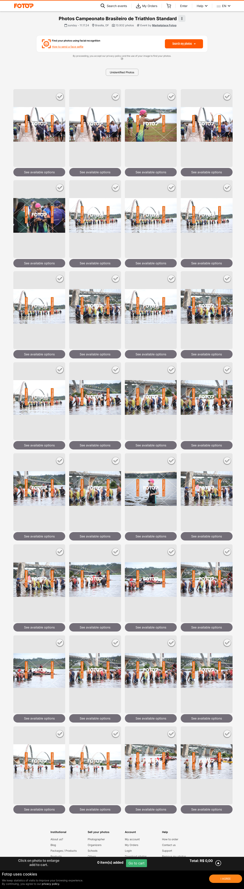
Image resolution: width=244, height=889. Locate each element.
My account (132, 839)
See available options (39, 172)
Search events (114, 6)
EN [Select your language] (223, 6)
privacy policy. (51, 883)
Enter (184, 6)
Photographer (96, 839)
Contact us (169, 845)
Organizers (94, 845)
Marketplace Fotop (164, 25)
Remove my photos (174, 856)
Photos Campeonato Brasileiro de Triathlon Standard (118, 18)
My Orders (146, 6)
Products (56, 856)
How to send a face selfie (67, 46)
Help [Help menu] (202, 6)
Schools (92, 850)
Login (128, 850)
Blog (53, 845)
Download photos (136, 856)
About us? (57, 839)
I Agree (226, 878)
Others (92, 856)
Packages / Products (64, 850)
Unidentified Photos (122, 72)
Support (167, 850)
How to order (170, 839)
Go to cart (136, 863)
